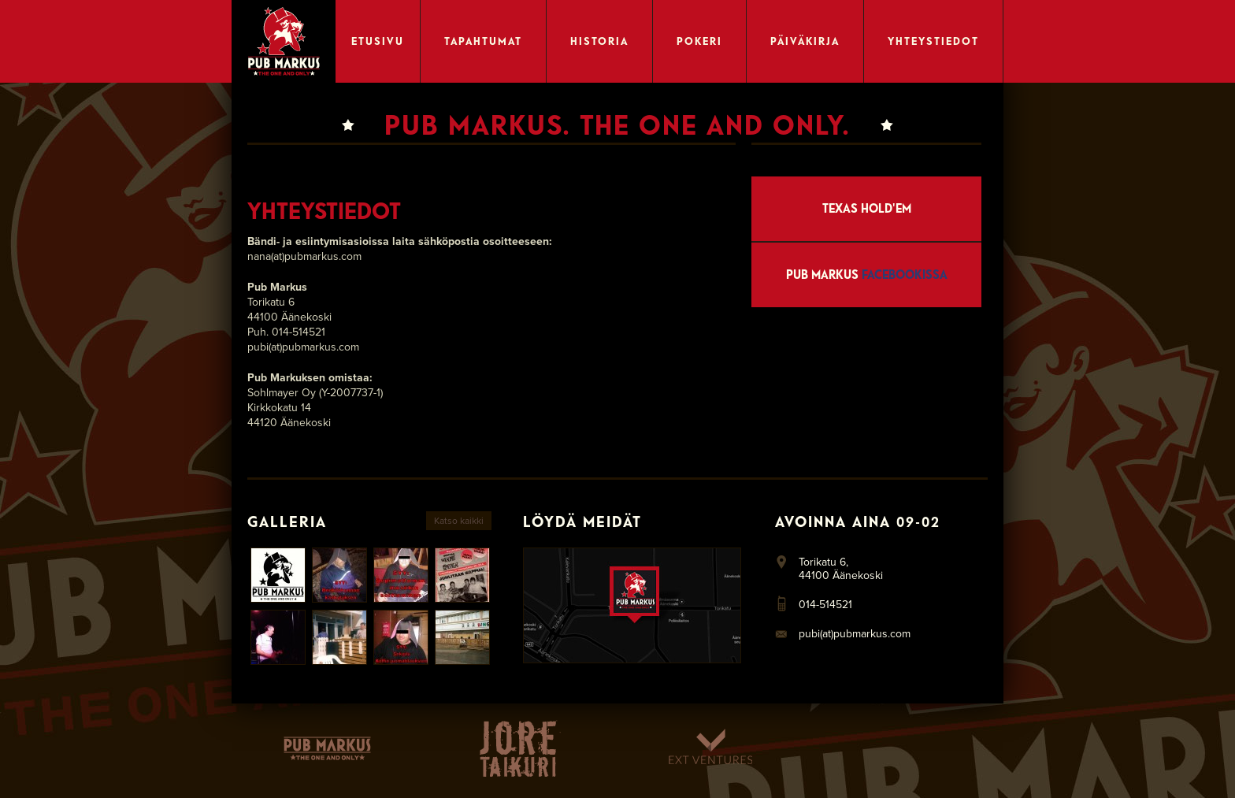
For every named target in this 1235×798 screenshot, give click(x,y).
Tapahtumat (483, 41)
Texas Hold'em (866, 208)
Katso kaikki (459, 520)
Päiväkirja (805, 41)
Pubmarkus (327, 748)
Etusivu (377, 41)
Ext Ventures (710, 748)
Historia (599, 41)
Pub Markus (867, 274)
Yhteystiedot (933, 41)
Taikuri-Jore (518, 748)
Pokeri (699, 41)
